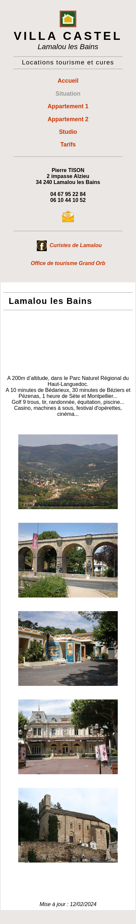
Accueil (68, 80)
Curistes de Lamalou (69, 245)
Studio (68, 132)
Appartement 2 (67, 119)
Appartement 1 (67, 106)
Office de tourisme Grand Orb (68, 263)
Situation (67, 93)
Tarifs (68, 144)
